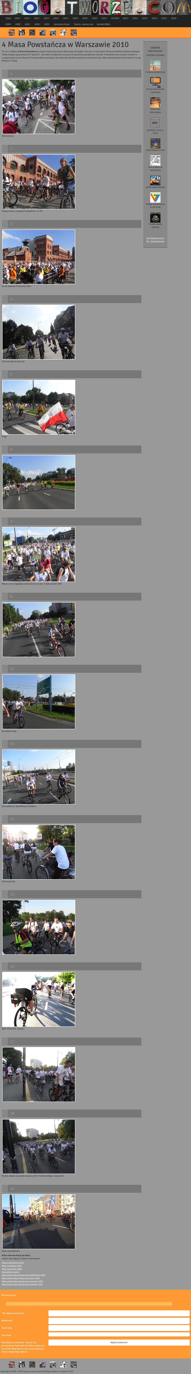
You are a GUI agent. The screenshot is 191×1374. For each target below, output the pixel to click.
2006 (38, 24)
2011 (164, 18)
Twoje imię (6, 1328)
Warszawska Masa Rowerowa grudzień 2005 (22, 1284)
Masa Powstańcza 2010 (13, 1262)
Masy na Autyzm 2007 (12, 1265)
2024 (37, 18)
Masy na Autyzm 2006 (12, 1269)
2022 (56, 18)
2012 (155, 18)
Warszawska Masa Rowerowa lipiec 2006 (21, 1278)
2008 (18, 24)
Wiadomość (7, 1320)
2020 (76, 18)
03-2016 (115, 18)
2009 (9, 24)
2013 (145, 18)
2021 (66, 18)
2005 (47, 24)
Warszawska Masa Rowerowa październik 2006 (23, 1275)
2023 (47, 18)
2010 (174, 18)
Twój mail (6, 1335)
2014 (135, 18)
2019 (85, 18)
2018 (95, 18)
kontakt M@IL (103, 24)
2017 (105, 18)
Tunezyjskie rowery (10, 1272)
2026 (18, 18)
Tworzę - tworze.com (83, 24)
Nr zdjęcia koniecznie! (13, 1313)
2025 (27, 18)
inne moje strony (62, 24)
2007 (28, 24)
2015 (126, 18)
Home (8, 18)
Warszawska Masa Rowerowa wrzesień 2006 (22, 1281)
